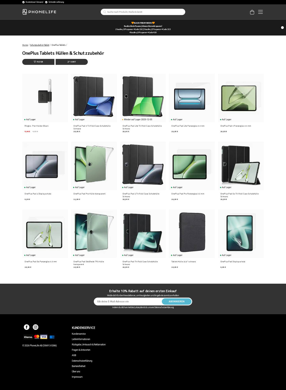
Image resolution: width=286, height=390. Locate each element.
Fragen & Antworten (81, 350)
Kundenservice (79, 333)
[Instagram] (36, 327)
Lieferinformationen (81, 339)
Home (25, 44)
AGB (74, 355)
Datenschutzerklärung (82, 360)
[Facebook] (27, 327)
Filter (38, 62)
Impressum (77, 377)
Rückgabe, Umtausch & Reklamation (89, 344)
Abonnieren (177, 301)
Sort (72, 62)
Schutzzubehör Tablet (39, 44)
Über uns (76, 371)
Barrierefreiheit (78, 366)
